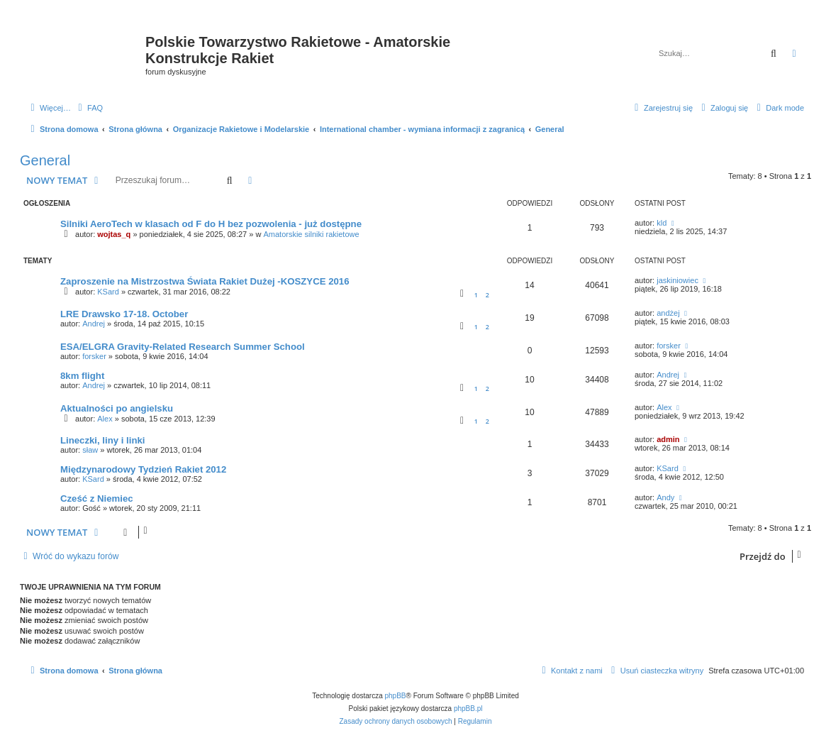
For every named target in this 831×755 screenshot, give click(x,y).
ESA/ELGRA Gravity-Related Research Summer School (182, 346)
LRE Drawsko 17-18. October (124, 314)
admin (668, 439)
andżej (668, 313)
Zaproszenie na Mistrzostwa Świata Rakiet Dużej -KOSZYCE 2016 (204, 281)
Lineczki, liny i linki (102, 440)
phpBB (395, 696)
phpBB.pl (468, 708)
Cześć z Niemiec (96, 498)
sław (90, 450)
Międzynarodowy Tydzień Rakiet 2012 (143, 469)
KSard (108, 291)
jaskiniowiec (677, 280)
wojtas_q (113, 234)
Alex (104, 418)
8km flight (82, 375)
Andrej (93, 323)
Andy (665, 497)
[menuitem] (88, 107)
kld (662, 223)
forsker (94, 356)
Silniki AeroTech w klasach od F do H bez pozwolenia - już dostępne (211, 224)
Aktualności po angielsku (116, 408)
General (45, 160)
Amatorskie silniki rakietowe (311, 234)
